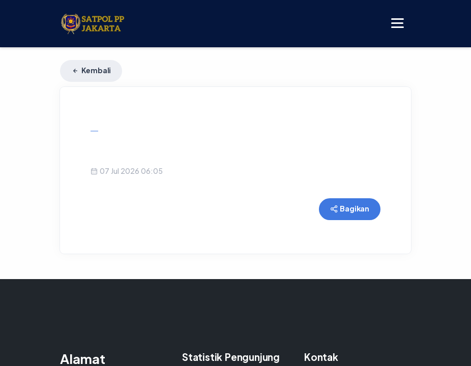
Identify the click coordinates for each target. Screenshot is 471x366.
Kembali (91, 70)
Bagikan (349, 208)
